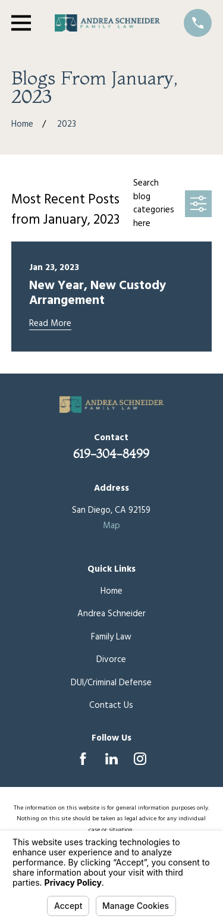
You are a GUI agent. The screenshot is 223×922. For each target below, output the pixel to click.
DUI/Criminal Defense (111, 683)
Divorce (111, 660)
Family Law (111, 637)
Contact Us (111, 705)
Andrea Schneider (111, 614)
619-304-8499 (111, 453)
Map (111, 526)
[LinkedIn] (111, 758)
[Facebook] (83, 758)
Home (111, 591)
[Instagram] (140, 758)
